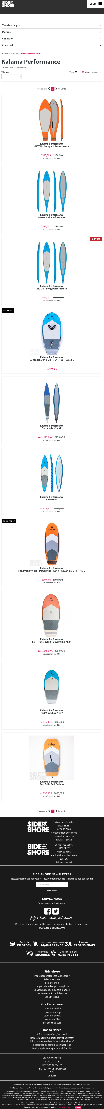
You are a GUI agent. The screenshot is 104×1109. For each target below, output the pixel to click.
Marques (14, 53)
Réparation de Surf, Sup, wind (52, 1034)
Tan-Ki (81, 1103)
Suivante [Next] (60, 88)
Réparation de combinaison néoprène (52, 1044)
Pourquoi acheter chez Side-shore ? (52, 975)
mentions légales (52, 1065)
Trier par (5, 72)
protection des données (52, 1068)
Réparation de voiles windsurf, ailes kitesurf (52, 1041)
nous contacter (52, 1058)
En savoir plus (65, 1107)
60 (79, 72)
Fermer (78, 1107)
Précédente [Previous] (43, 88)
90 (83, 72)
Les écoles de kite (52, 1008)
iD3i (76, 1103)
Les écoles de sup (52, 1012)
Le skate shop (52, 982)
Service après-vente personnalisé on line (52, 1048)
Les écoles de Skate (52, 1019)
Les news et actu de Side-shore (52, 993)
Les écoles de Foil (52, 1015)
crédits (52, 1075)
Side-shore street (52, 979)
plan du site (52, 1061)
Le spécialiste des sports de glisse (52, 986)
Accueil (5, 53)
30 (76, 72)
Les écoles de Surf (52, 1022)
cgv (52, 1072)
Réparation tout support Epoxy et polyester (52, 1037)
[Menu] (95, 4)
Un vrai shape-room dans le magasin (52, 989)
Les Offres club (52, 996)
